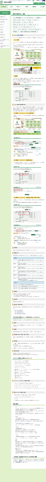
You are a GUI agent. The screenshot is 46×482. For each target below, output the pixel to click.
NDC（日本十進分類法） (19, 310)
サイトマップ (23, 0)
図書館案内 (34, 6)
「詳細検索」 (24, 108)
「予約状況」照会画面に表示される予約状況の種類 (28, 31)
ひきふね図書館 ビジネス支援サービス (4, 40)
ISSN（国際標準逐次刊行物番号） (20, 313)
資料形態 (36, 413)
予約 (29, 446)
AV (24, 250)
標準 (41, 0)
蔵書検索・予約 (2, 16)
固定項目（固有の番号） (17, 22)
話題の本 (1, 29)
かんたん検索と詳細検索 (17, 17)
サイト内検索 (18, 0)
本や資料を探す (3, 6)
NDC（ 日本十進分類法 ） (22, 278)
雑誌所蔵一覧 (2, 34)
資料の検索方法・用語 (3, 19)
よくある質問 (42, 6)
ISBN (35, 432)
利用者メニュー (19, 6)
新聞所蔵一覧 (2, 37)
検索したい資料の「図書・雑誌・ (18, 250)
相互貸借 (17, 450)
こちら (14, 78)
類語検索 (1, 32)
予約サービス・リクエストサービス (33, 460)
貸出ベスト (2, 24)
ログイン (35, 3)
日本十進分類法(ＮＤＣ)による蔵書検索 (26, 280)
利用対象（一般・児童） (33, 24)
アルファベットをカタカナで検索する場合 (20, 29)
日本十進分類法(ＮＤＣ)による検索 (4, 46)
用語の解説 (15, 31)
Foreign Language (12, 0)
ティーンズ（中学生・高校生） (35, 343)
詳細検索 (21, 35)
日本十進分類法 (37, 424)
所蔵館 (30, 22)
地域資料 (1, 43)
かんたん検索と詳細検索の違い (29, 17)
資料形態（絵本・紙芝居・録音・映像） (19, 24)
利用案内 (26, 6)
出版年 (25, 22)
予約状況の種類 (18, 462)
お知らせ (11, 6)
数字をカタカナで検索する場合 (34, 29)
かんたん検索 (16, 35)
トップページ (4, 9)
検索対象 (38, 17)
